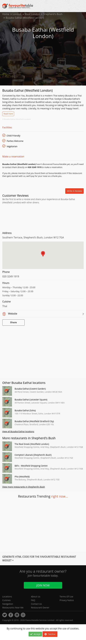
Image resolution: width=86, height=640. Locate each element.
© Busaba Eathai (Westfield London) (16, 119)
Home (5, 14)
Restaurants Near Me (12, 607)
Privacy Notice (67, 600)
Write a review (74, 190)
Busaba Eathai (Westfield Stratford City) (34, 421)
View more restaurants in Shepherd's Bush (23, 486)
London (17, 14)
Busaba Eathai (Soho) (25, 410)
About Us (35, 596)
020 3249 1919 (10, 276)
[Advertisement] (43, 217)
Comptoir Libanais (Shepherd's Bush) (33, 454)
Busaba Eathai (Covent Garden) (30, 388)
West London (32, 14)
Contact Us (36, 603)
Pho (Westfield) (22, 476)
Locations (7, 596)
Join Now (43, 585)
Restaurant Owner (40, 607)
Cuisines (6, 600)
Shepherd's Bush (53, 14)
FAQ (33, 600)
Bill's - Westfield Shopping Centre (31, 465)
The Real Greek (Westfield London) (32, 444)
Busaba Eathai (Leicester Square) (31, 399)
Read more (8, 113)
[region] (43, 256)
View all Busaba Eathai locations (18, 431)
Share (13, 322)
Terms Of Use (66, 596)
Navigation (7, 603)
